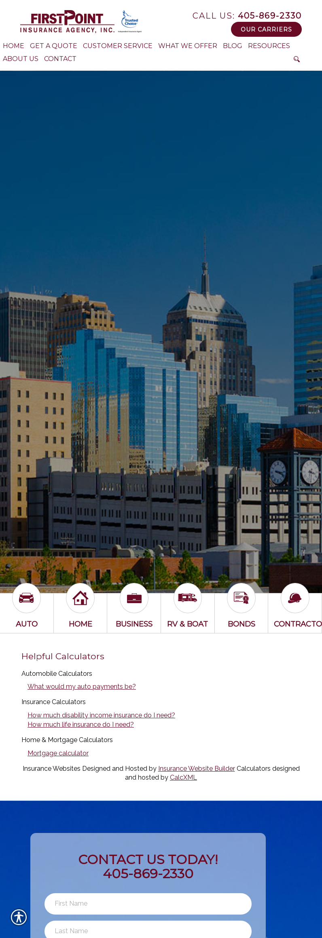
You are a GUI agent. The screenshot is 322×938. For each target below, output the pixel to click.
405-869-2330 (247, 16)
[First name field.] (148, 904)
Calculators (254, 768)
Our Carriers (266, 29)
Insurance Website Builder (196, 768)
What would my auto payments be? (82, 686)
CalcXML (183, 777)
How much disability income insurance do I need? (101, 715)
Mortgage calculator (58, 753)
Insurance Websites (51, 768)
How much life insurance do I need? (81, 724)
